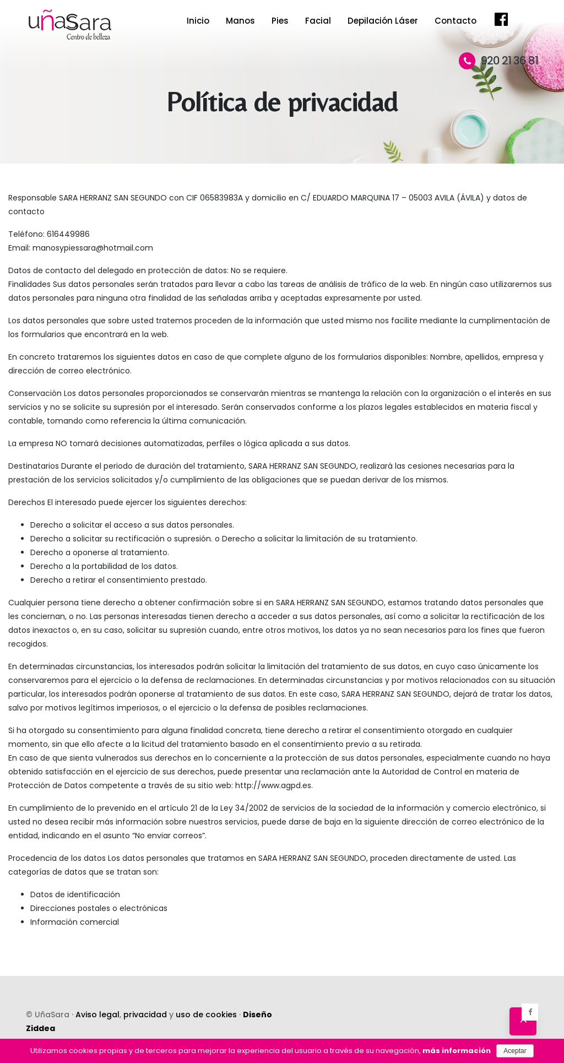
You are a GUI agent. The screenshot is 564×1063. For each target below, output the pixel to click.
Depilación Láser (383, 20)
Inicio (198, 20)
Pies (280, 20)
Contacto (455, 20)
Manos (240, 20)
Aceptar (514, 1051)
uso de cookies (206, 1014)
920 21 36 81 (498, 60)
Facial (318, 20)
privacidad (145, 1014)
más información (456, 1050)
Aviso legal (97, 1014)
